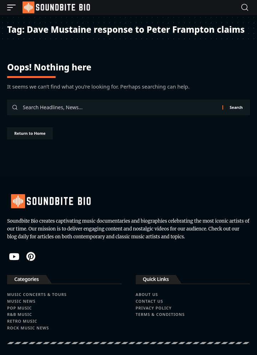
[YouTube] (14, 256)
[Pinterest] (31, 256)
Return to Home (30, 133)
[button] (13, 7)
